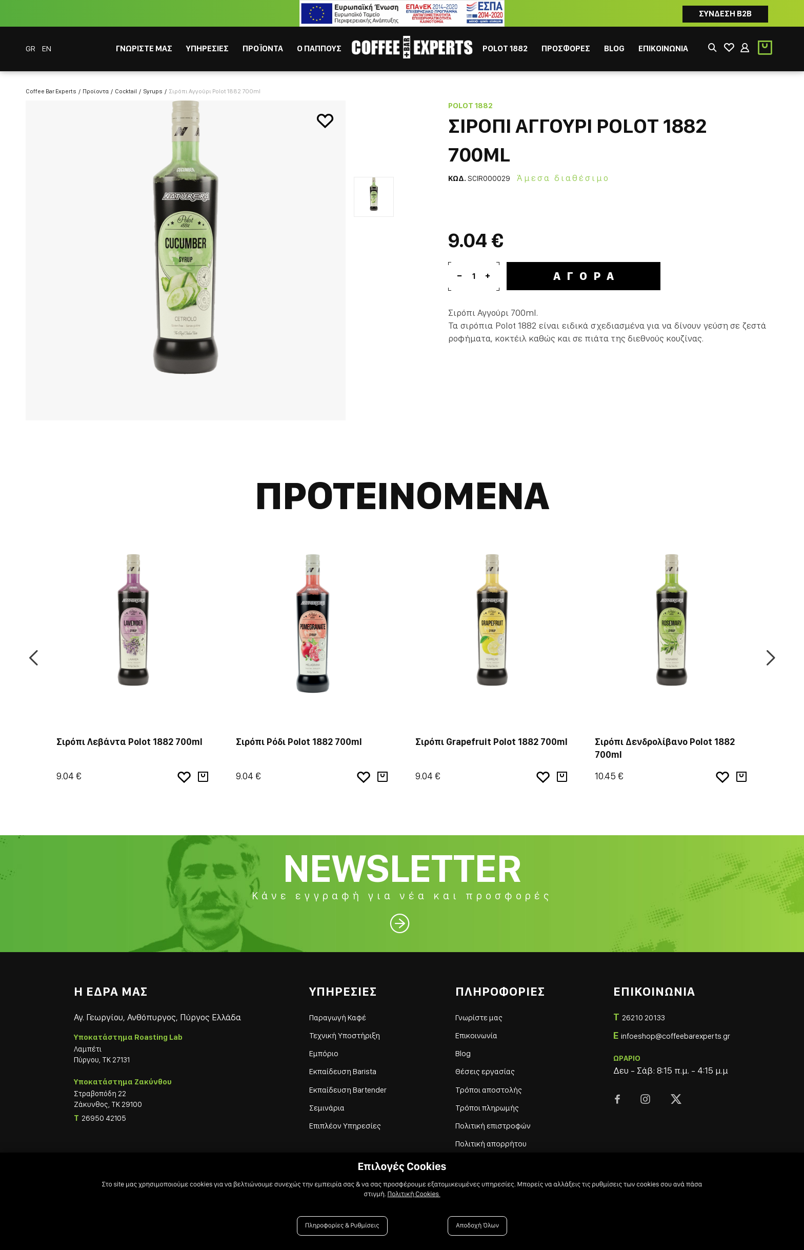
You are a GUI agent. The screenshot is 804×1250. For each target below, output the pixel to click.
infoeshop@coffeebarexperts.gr (668, 1028)
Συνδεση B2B (725, 13)
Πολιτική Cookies (414, 1194)
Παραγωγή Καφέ (333, 1010)
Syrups (153, 84)
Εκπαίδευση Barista (339, 1064)
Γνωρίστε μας (476, 1010)
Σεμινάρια (320, 1100)
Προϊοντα (96, 84)
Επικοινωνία (474, 1028)
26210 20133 (630, 1010)
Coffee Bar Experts (51, 84)
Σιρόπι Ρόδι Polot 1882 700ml (299, 735)
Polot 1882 (470, 99)
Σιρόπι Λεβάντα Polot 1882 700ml (129, 735)
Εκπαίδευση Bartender (344, 1082)
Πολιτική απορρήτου (491, 1136)
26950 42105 (104, 1111)
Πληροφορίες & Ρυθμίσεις (342, 1225)
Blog (458, 1046)
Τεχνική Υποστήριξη (341, 1028)
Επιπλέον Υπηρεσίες (341, 1118)
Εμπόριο (316, 1046)
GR (31, 48)
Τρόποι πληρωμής (486, 1100)
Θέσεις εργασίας (482, 1064)
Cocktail (126, 84)
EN (46, 48)
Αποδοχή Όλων (477, 1225)
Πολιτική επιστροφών (494, 1118)
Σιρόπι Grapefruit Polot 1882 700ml (491, 735)
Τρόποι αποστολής (487, 1082)
